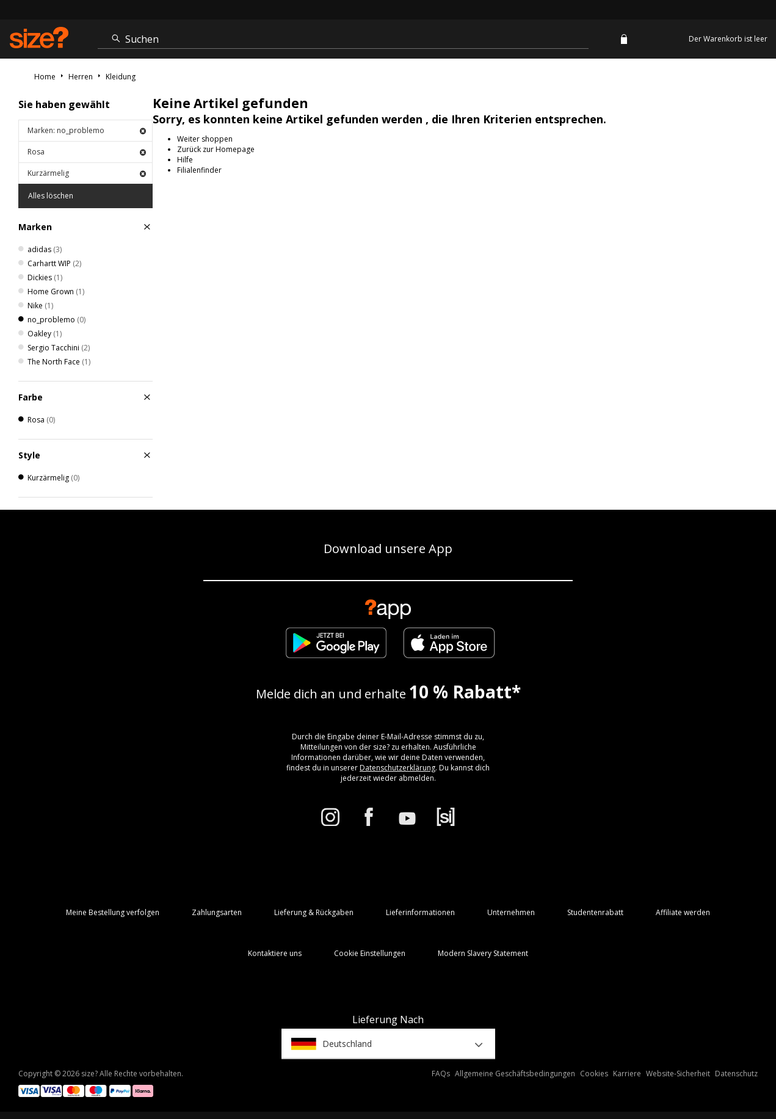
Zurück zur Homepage (216, 149)
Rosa (86, 152)
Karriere (627, 1073)
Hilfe (185, 159)
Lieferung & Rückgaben (314, 912)
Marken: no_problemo (86, 130)
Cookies (594, 1073)
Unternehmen (511, 912)
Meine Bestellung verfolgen (112, 912)
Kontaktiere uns (275, 953)
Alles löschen (50, 195)
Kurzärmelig (86, 173)
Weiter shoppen (205, 139)
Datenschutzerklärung (397, 767)
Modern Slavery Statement (483, 953)
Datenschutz (736, 1073)
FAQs (441, 1073)
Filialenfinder (199, 170)
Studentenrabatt (595, 912)
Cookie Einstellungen (369, 953)
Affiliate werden (683, 912)
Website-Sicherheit (678, 1073)
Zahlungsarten (217, 912)
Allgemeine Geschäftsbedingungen (515, 1073)
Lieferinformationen (420, 912)
